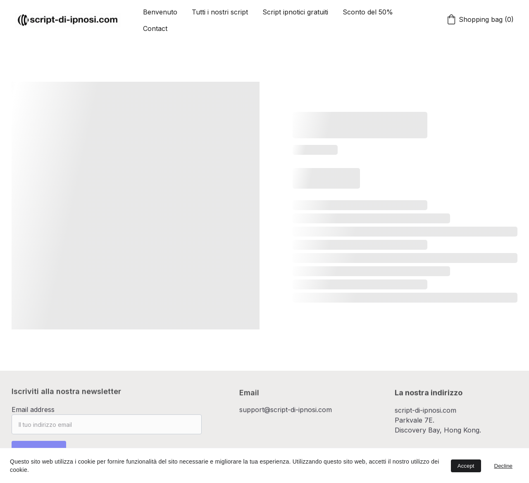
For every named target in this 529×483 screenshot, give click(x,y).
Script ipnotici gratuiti (295, 12)
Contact (155, 28)
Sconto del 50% (368, 12)
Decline (503, 466)
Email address (33, 412)
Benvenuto (160, 12)
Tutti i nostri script (220, 12)
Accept (466, 466)
